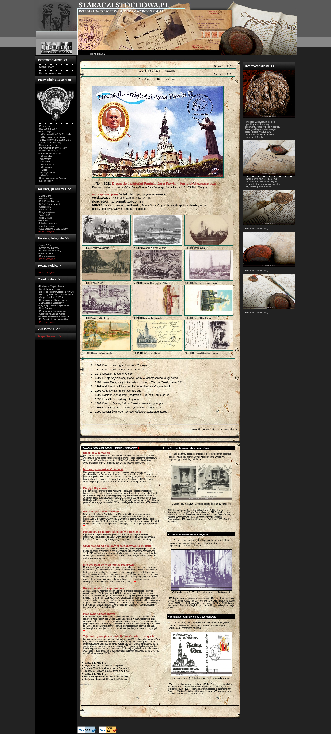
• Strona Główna (46, 67)
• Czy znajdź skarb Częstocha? (53, 305)
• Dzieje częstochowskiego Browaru (56, 292)
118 (158, 70)
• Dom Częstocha (46, 308)
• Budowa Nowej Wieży (49, 250)
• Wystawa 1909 (46, 198)
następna (171, 70)
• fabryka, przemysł (47, 223)
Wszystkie (92, 361)
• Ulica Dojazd (45, 217)
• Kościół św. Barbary (48, 201)
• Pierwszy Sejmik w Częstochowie (55, 294)
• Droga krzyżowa (47, 212)
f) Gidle (42, 170)
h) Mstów (43, 175)
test (169, 454)
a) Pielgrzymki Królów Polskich (54, 134)
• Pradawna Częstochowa (51, 286)
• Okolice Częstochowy (49, 153)
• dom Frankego (46, 226)
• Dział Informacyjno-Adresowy (53, 178)
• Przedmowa (44, 126)
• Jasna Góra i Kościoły (49, 142)
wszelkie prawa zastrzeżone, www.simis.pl (215, 429)
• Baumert (43, 220)
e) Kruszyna (45, 167)
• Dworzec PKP (45, 209)
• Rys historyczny (46, 131)
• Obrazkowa (44, 206)
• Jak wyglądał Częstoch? (51, 302)
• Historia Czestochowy (256, 228)
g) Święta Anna (46, 172)
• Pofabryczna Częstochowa (52, 311)
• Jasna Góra (44, 196)
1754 (154, 183)
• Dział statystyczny (47, 145)
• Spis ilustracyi (45, 181)
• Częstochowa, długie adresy (53, 228)
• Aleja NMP (44, 215)
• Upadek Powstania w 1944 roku (54, 316)
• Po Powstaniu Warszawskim (53, 319)
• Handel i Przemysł (47, 150)
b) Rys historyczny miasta (51, 137)
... (153, 70)
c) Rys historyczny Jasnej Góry (54, 139)
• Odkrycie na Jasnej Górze (51, 313)
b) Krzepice (44, 159)
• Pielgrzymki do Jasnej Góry (52, 148)
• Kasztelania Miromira (49, 289)
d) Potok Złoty (46, 164)
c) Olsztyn (44, 161)
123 (82, 709)
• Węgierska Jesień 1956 (50, 297)
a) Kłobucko (45, 156)
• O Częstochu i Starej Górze (52, 300)
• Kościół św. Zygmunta (49, 204)
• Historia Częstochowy (49, 73)
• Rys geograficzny (47, 128)
